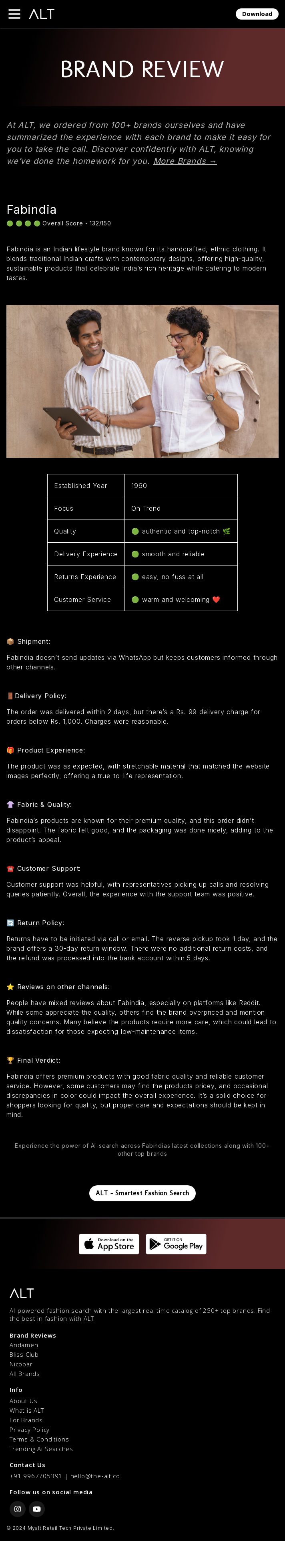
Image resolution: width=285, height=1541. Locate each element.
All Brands (25, 1375)
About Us (23, 1402)
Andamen (24, 1346)
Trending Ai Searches (41, 1450)
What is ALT (27, 1411)
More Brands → (185, 161)
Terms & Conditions (39, 1440)
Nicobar (21, 1365)
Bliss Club (24, 1355)
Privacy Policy (30, 1431)
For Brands (26, 1421)
